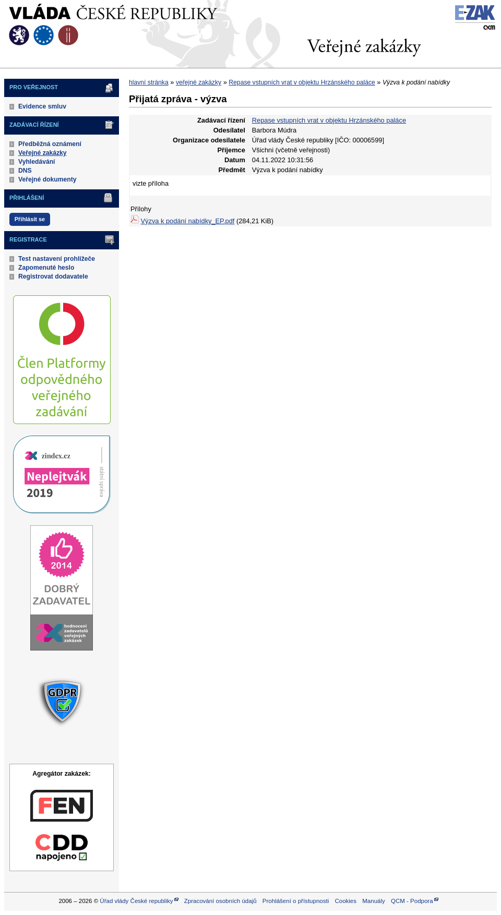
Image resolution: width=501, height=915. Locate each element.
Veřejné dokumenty (47, 179)
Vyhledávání (36, 161)
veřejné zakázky (198, 82)
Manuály (373, 901)
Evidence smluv (42, 106)
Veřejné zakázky (42, 152)
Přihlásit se (30, 219)
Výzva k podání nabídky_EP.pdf (188, 221)
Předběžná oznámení (49, 144)
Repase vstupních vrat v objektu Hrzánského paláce (302, 82)
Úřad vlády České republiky (136, 901)
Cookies (345, 901)
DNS (25, 170)
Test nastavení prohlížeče (56, 258)
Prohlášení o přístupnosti (296, 901)
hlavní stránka (149, 82)
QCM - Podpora (412, 901)
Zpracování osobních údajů (220, 901)
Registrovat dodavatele (53, 276)
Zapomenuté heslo (46, 267)
